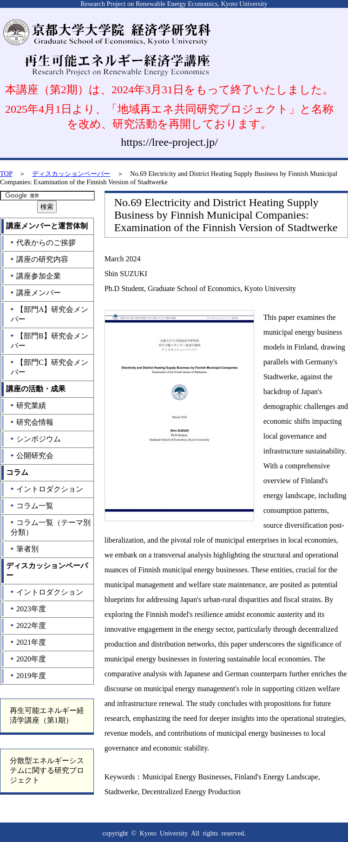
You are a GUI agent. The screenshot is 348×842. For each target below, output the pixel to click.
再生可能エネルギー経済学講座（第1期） (47, 715)
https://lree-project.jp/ (169, 142)
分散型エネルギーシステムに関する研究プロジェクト (47, 770)
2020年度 (28, 659)
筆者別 (24, 549)
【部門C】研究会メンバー (49, 367)
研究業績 (28, 405)
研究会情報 (31, 422)
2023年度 (28, 609)
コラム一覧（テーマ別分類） (50, 527)
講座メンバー (35, 293)
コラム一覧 (31, 506)
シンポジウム (35, 439)
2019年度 (28, 676)
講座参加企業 (35, 276)
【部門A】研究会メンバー (49, 314)
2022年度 (28, 625)
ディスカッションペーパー (71, 173)
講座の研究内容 (39, 259)
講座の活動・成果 (36, 389)
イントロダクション (46, 489)
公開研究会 (31, 456)
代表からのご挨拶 (43, 242)
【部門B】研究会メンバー (49, 341)
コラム (17, 472)
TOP (6, 173)
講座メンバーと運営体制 (47, 226)
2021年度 (28, 642)
